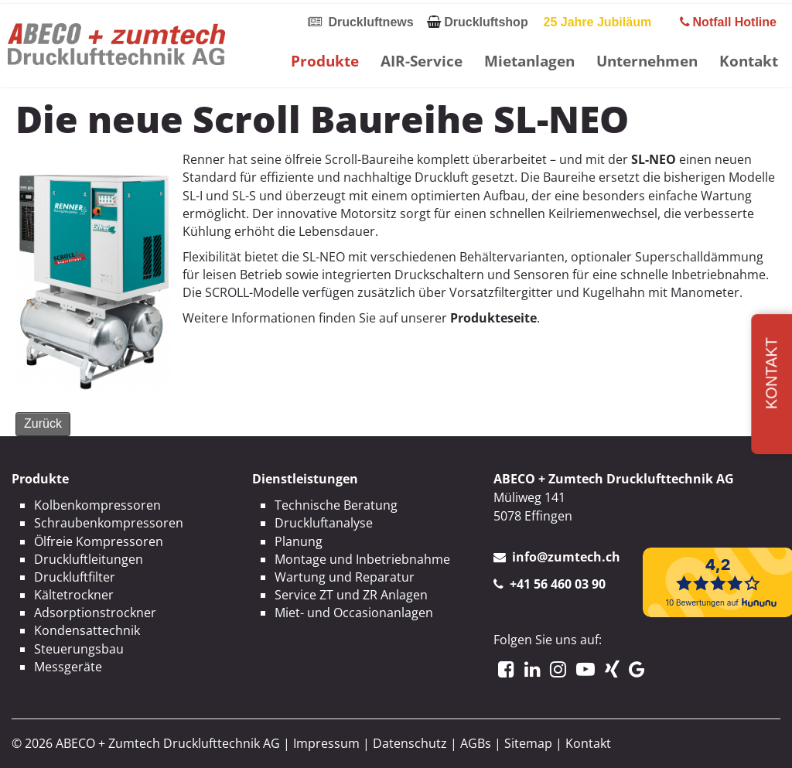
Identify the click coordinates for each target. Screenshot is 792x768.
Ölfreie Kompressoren (98, 541)
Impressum (326, 743)
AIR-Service (422, 60)
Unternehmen (647, 60)
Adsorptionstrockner (95, 612)
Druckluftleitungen (88, 559)
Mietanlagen (529, 60)
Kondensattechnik (87, 630)
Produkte (325, 60)
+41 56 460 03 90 (558, 583)
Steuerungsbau (79, 648)
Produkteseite (493, 317)
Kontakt (748, 60)
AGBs (475, 743)
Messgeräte (68, 666)
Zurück (43, 423)
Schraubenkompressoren (108, 522)
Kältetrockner (74, 594)
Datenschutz (410, 743)
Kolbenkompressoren (97, 505)
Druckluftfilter (74, 576)
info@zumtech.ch (566, 556)
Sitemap (528, 743)
